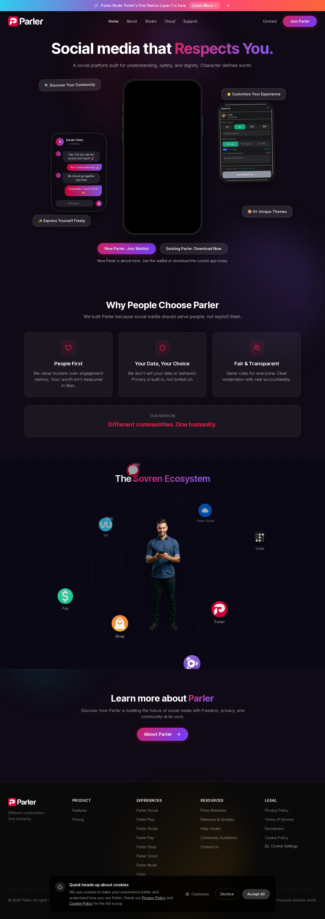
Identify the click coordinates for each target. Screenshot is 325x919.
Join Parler (300, 21)
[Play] (233, 643)
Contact (270, 21)
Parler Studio (147, 828)
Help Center (211, 828)
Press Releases (213, 810)
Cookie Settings (281, 846)
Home (113, 21)
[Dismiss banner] (228, 6)
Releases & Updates (218, 819)
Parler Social (147, 810)
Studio (151, 21)
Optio (141, 874)
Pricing (78, 819)
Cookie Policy (276, 838)
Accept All (256, 894)
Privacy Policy (276, 810)
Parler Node (147, 865)
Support (190, 21)
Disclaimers (274, 828)
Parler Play (146, 819)
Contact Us (210, 847)
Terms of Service (279, 819)
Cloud (170, 21)
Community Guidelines (219, 838)
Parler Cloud (147, 856)
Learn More (204, 5)
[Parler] (233, 572)
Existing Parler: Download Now (193, 248)
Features (79, 810)
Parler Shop (146, 847)
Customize (197, 894)
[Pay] (89, 640)
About (132, 21)
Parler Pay (145, 838)
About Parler (162, 734)
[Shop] (160, 641)
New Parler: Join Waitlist (127, 248)
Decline (227, 894)
